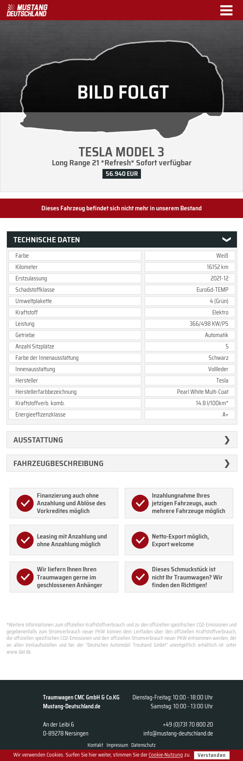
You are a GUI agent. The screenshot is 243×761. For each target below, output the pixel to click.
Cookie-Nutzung (166, 755)
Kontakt (95, 745)
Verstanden (212, 755)
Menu (229, 10)
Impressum (117, 745)
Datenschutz (143, 745)
